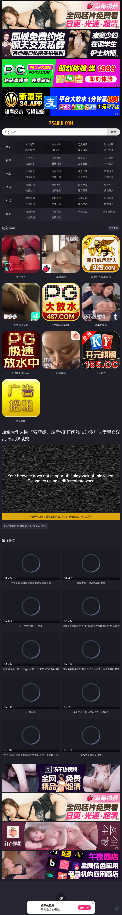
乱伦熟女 (82, 177)
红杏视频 (30, 217)
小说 (8, 200)
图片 (8, 187)
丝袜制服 (56, 163)
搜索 (113, 131)
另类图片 (109, 190)
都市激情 (30, 198)
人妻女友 (82, 198)
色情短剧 (56, 217)
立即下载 (84, 907)
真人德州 (56, 144)
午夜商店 (56, 211)
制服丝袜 (30, 177)
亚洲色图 (56, 184)
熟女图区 (82, 190)
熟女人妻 (30, 163)
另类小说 (56, 203)
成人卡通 (82, 171)
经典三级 (56, 177)
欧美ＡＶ (82, 157)
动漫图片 (109, 184)
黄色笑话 (82, 203)
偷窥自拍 (30, 184)
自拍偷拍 (56, 157)
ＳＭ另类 (109, 163)
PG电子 (30, 144)
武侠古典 (109, 198)
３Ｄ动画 (109, 157)
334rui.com (61, 123)
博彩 (8, 147)
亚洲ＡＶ (30, 157)
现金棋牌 (82, 150)
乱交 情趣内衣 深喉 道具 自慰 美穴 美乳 (25, 525)
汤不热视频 (109, 211)
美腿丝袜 (30, 190)
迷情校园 (30, 203)
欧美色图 (82, 184)
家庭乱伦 (56, 198)
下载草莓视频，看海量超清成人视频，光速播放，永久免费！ (73, 517)
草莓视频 (82, 211)
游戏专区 (109, 144)
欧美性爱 (109, 171)
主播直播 (82, 163)
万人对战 (82, 144)
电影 (8, 174)
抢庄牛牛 (109, 150)
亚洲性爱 (30, 171)
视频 (8, 160)
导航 (8, 214)
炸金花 (56, 150)
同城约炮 (30, 211)
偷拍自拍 (56, 171)
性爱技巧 (109, 203)
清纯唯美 (56, 190)
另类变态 (109, 177)
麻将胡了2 (30, 150)
